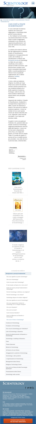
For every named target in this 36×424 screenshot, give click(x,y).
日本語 (14, 395)
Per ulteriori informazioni (8, 406)
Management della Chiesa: (13, 361)
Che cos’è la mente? (11, 310)
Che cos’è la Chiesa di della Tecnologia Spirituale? (16, 368)
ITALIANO (5, 399)
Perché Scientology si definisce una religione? (18, 292)
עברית (10, 395)
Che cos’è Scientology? (12, 279)
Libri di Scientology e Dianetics (14, 331)
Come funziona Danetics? (12, 312)
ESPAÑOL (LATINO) (7, 397)
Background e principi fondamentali (15, 273)
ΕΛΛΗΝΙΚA (27, 397)
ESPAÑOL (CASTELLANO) (18, 397)
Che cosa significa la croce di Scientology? (17, 300)
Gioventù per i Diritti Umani (22, 415)
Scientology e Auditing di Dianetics (15, 338)
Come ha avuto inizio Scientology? (15, 282)
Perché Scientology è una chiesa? (15, 294)
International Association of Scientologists (17, 413)
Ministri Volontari (11, 404)
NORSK (22, 396)
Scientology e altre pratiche (13, 355)
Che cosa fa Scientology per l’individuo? (17, 328)
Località (20, 406)
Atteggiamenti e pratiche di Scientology (16, 353)
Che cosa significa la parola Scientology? (16, 276)
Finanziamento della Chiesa (13, 371)
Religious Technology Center (14, 364)
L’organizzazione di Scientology (14, 358)
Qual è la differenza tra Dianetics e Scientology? (15, 316)
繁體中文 (24, 395)
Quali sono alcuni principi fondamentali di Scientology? (16, 288)
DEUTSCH (12, 396)
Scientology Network (19, 410)
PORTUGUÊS (11, 399)
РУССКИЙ (19, 395)
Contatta (16, 406)
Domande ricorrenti (19, 404)
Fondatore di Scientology (13, 325)
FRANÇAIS (5, 395)
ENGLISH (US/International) (9, 393)
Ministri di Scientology (12, 347)
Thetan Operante (10, 344)
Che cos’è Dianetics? (11, 307)
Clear (7, 341)
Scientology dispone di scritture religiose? (16, 297)
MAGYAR (17, 396)
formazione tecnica (13, 60)
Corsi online (29, 404)
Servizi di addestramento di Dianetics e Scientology (16, 335)
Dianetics (12, 410)
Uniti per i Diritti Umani (11, 415)
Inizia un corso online (19, 411)
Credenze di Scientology (12, 323)
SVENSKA (26, 396)
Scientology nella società (13, 374)
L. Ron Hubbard (6, 403)
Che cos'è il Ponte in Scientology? (15, 319)
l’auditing (16, 76)
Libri (25, 404)
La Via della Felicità (12, 414)
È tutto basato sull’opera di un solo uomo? (17, 285)
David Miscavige (10, 411)
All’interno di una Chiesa (12, 350)
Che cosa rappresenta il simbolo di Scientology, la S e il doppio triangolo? (16, 303)
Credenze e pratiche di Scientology (17, 403)
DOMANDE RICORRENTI (9, 20)
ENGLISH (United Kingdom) (22, 393)
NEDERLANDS (6, 396)
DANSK (30, 393)
